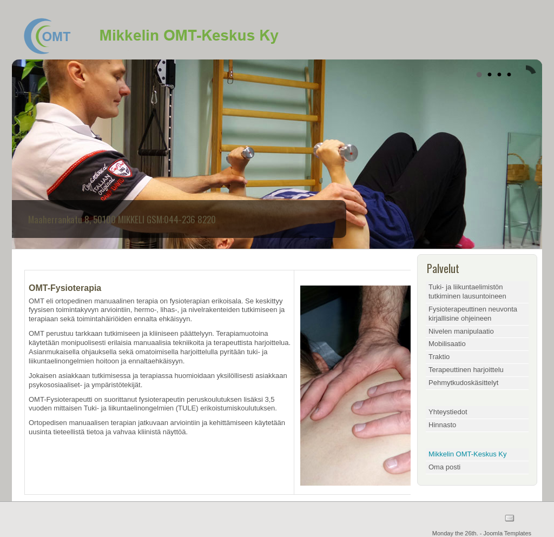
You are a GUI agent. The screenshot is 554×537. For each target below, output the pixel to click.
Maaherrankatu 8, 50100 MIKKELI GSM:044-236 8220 (122, 219)
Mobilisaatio (447, 344)
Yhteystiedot (447, 412)
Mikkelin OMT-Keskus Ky (467, 454)
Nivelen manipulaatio (461, 331)
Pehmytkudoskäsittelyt (463, 383)
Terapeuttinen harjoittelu (466, 370)
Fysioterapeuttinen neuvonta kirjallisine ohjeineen (472, 313)
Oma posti (444, 467)
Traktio (439, 357)
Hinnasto (442, 425)
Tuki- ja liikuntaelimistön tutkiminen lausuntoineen (467, 291)
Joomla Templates (507, 533)
